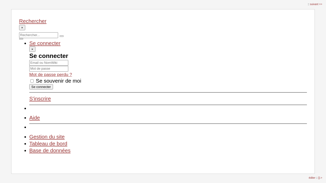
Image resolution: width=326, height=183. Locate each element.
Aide (34, 117)
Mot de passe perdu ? (50, 74)
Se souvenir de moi (55, 81)
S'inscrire (40, 98)
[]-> (320, 177)
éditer (312, 177)
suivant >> (316, 4)
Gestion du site (47, 137)
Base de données (50, 150)
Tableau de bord (48, 143)
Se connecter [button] (45, 43)
